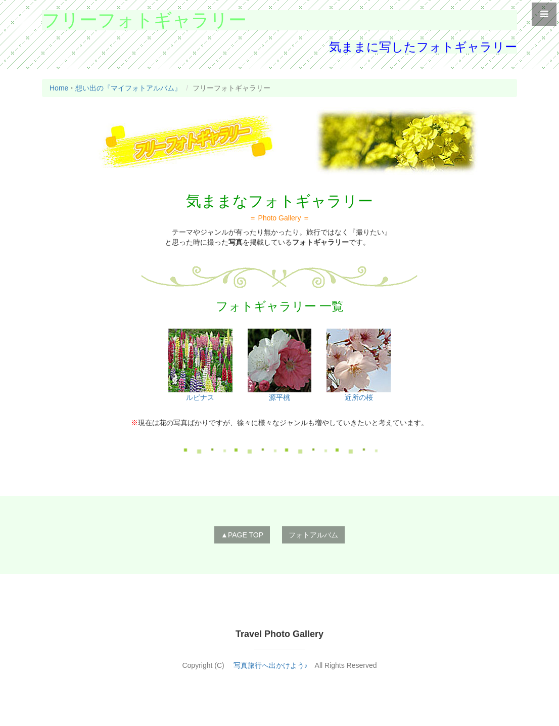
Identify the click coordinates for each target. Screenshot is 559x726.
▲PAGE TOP (242, 535)
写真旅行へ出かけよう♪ (271, 665)
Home (59, 88)
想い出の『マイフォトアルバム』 (128, 88)
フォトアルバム (313, 535)
